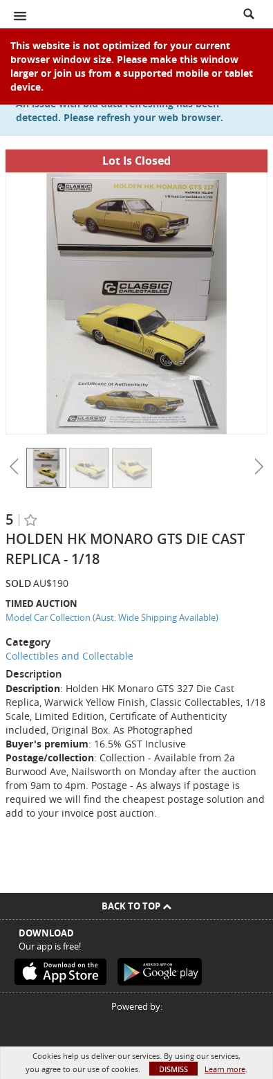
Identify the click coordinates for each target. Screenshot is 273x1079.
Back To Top (136, 906)
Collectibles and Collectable (69, 655)
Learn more (225, 1069)
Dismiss (173, 1069)
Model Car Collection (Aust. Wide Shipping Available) (112, 617)
